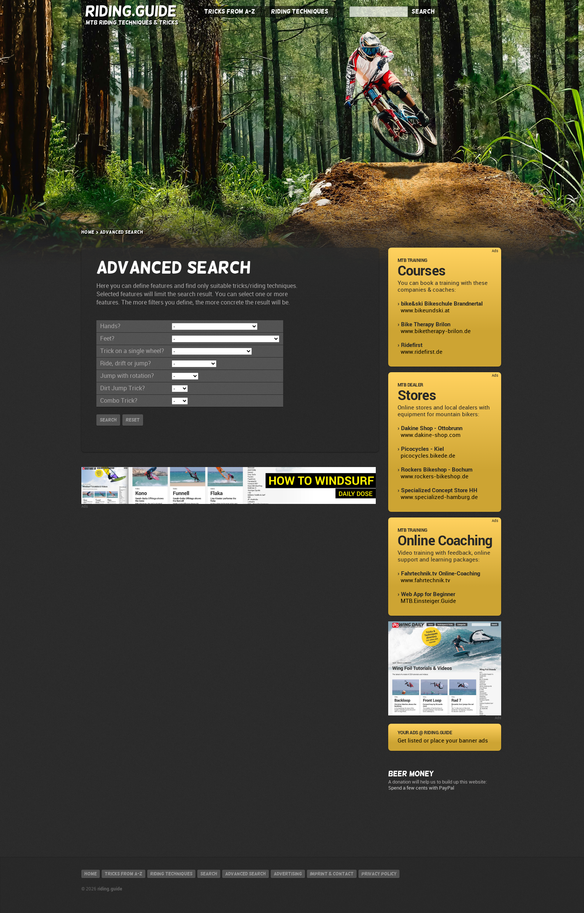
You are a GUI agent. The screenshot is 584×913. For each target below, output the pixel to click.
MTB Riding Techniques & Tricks (132, 22)
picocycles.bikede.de (428, 455)
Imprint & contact (332, 873)
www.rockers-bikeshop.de (434, 476)
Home (88, 232)
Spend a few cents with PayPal (421, 788)
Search (423, 11)
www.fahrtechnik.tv (425, 580)
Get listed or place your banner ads (443, 740)
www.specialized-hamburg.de (439, 497)
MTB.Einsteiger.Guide (428, 601)
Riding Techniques (299, 11)
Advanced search (245, 873)
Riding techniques (171, 873)
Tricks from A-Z (229, 11)
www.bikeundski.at (425, 310)
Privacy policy (378, 873)
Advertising (288, 873)
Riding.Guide (131, 11)
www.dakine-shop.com (430, 435)
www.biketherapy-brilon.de (436, 331)
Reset (133, 420)
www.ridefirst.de (421, 351)
